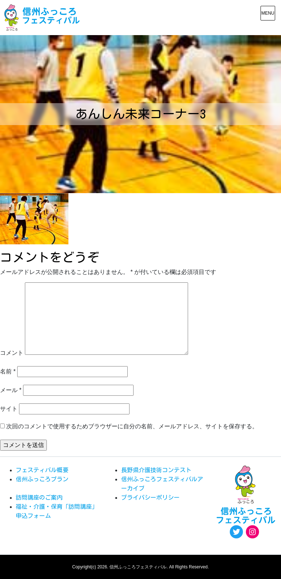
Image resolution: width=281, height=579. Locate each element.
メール (11, 390)
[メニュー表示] (268, 13)
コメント (11, 353)
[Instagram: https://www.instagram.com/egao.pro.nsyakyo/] (252, 531)
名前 (8, 371)
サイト (9, 409)
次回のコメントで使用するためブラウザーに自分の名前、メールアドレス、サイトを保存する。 (132, 426)
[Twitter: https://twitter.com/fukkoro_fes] (236, 531)
